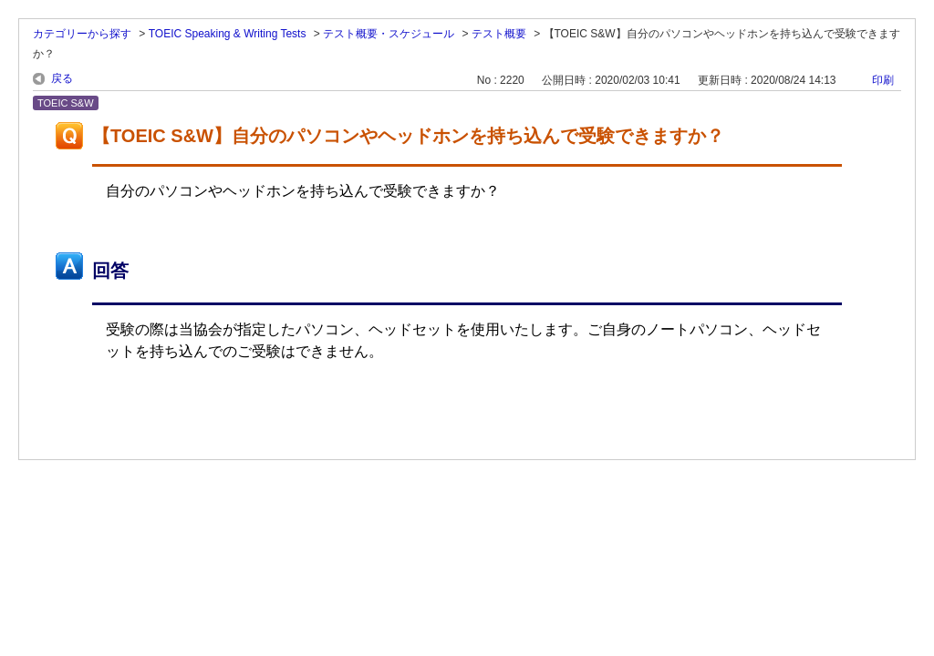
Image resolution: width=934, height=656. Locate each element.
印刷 (883, 80)
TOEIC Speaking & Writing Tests (227, 33)
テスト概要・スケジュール (388, 33)
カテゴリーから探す (82, 33)
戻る (62, 78)
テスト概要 (499, 33)
